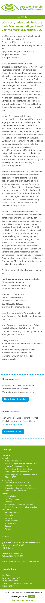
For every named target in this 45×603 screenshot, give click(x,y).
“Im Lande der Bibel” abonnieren (18, 469)
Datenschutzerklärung (22, 600)
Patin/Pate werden (12, 499)
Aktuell (5, 458)
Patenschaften (10, 496)
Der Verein (6, 509)
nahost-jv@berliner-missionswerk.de (24, 561)
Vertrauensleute (11, 520)
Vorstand (8, 518)
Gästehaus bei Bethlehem (15, 491)
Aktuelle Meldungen (13, 461)
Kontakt (8, 529)
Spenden (8, 501)
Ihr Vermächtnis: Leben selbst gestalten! (21, 507)
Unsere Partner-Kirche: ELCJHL (17, 482)
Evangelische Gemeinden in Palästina (20, 488)
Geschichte (9, 515)
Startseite (6, 455)
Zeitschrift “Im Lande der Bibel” (18, 466)
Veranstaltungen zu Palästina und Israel (21, 463)
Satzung (8, 526)
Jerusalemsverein (12, 512)
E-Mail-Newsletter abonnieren (17, 471)
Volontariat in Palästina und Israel (19, 504)
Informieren (7, 480)
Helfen (5, 493)
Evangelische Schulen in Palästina (18, 485)
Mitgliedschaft (11, 523)
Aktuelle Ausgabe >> (12, 424)
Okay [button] (32, 596)
